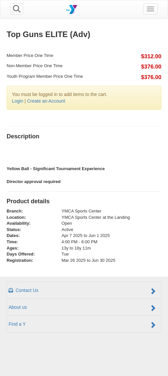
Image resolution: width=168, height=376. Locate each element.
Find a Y (82, 324)
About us (82, 308)
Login (17, 101)
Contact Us (82, 291)
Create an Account (46, 101)
